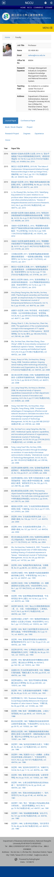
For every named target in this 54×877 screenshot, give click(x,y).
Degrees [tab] (26, 133)
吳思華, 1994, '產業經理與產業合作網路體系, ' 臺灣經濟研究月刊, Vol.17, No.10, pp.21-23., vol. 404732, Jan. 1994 (30, 642)
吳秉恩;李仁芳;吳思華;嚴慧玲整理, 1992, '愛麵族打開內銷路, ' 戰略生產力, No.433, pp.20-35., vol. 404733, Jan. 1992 (30, 672)
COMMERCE (38, 7)
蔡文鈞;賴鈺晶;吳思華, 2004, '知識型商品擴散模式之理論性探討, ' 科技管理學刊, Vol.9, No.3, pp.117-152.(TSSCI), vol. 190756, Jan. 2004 (30, 539)
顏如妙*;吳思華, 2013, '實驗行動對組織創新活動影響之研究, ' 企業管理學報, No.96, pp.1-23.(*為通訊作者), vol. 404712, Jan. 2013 (30, 184)
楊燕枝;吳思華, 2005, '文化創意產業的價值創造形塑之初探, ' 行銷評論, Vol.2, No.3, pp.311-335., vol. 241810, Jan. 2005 (30, 509)
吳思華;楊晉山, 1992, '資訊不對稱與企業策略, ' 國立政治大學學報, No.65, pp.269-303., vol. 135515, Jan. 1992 (29, 683)
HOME (23, 7)
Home (7, 37)
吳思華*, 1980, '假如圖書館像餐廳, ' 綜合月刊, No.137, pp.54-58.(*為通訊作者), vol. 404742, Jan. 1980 (29, 815)
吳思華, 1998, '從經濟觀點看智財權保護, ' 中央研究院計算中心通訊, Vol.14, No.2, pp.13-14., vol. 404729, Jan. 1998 (29, 598)
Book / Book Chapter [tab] (13, 127)
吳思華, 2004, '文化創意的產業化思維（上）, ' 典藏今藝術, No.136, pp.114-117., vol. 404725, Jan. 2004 (29, 519)
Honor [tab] (7, 140)
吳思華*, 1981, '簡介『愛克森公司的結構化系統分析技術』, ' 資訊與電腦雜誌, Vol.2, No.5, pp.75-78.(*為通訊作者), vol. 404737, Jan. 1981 (30, 805)
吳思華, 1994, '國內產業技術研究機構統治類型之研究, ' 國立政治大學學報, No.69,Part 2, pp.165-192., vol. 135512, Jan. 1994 (30, 662)
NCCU (29, 3)
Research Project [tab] (12, 133)
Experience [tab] (39, 133)
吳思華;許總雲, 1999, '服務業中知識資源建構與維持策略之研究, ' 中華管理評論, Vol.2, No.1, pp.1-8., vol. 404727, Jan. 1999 (30, 575)
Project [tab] (29, 127)
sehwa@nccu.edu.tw (36, 55)
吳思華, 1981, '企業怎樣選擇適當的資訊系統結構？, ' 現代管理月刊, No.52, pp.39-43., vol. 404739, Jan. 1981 (30, 785)
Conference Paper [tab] (28, 121)
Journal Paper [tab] (10, 121)
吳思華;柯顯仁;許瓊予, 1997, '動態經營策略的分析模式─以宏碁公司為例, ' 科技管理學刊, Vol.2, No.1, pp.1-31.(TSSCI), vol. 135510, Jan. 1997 (30, 621)
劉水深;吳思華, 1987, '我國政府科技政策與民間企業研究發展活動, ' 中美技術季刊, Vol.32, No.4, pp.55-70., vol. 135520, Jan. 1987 (30, 723)
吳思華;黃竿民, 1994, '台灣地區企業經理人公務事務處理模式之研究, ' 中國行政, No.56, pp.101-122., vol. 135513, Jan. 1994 (30, 652)
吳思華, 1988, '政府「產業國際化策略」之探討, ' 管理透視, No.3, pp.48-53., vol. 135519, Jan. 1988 (30, 713)
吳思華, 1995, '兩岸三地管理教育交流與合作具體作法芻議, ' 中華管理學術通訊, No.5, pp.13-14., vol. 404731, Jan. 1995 (30, 631)
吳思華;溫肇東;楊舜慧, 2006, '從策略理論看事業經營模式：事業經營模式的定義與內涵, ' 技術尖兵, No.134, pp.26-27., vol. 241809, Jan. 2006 (30, 470)
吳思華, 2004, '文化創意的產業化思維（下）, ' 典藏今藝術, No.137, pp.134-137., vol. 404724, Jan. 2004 (29, 529)
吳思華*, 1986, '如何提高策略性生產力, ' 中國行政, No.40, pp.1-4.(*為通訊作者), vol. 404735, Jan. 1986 (30, 747)
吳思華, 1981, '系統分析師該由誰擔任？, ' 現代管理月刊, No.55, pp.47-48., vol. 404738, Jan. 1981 (29, 795)
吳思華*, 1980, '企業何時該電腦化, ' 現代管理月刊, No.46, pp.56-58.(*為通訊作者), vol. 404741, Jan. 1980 (30, 826)
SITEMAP (48, 7)
